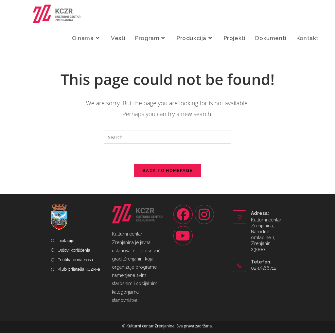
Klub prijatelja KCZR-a (79, 269)
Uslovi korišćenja (74, 250)
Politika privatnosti (75, 259)
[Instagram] (204, 214)
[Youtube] (183, 235)
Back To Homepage (167, 170)
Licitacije (66, 240)
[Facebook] (183, 214)
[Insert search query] (167, 137)
